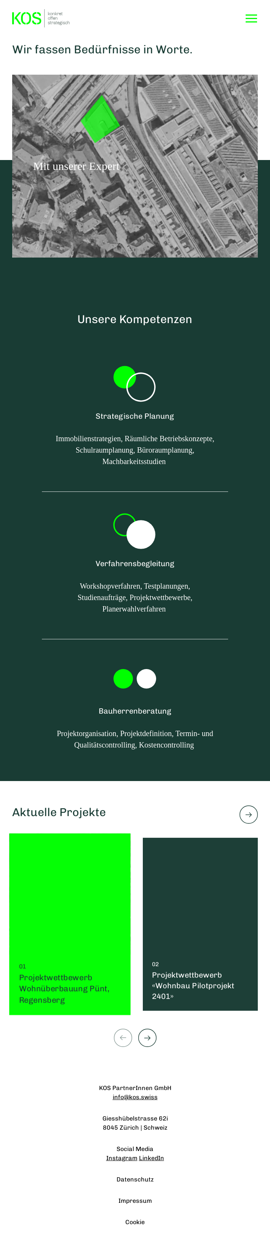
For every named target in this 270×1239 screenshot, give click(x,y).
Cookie (135, 1222)
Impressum (135, 1200)
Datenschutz (135, 1179)
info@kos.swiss (135, 1097)
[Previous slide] (123, 1038)
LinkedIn (151, 1158)
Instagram (121, 1158)
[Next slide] (147, 1038)
